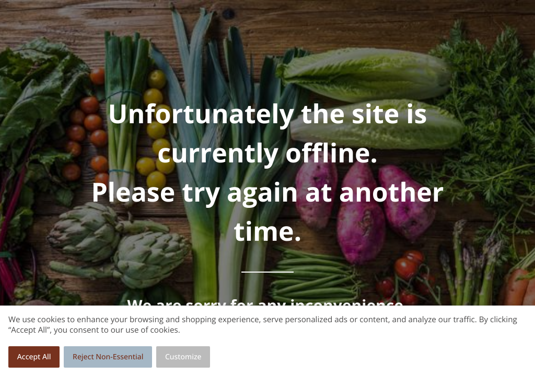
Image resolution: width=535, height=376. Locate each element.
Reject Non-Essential (108, 357)
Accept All (34, 357)
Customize (183, 357)
